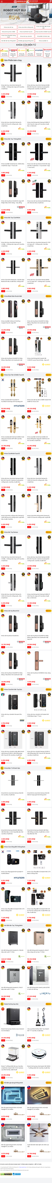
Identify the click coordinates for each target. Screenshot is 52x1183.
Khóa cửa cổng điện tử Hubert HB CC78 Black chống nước (12, 909)
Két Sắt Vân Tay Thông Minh (13, 925)
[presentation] (1, 13)
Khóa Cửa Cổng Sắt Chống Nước (14, 847)
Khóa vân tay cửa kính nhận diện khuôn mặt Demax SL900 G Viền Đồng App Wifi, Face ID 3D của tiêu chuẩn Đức (12, 753)
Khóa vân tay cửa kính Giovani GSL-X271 (11, 715)
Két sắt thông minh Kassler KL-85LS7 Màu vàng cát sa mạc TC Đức (38, 951)
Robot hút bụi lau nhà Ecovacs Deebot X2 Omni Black (12, 1030)
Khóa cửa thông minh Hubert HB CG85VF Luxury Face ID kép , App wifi (38, 359)
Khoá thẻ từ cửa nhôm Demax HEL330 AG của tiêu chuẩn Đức (12, 794)
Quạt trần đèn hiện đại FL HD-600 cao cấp (38, 1145)
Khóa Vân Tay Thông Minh (12, 139)
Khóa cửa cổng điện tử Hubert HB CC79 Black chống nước (38, 872)
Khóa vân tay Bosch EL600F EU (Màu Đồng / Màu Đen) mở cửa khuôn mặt (12, 359)
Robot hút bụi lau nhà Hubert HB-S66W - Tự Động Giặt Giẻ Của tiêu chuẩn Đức (38, 1067)
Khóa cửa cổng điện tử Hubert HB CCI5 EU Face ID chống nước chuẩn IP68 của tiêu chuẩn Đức (38, 910)
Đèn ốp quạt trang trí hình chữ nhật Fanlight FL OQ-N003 (11, 1145)
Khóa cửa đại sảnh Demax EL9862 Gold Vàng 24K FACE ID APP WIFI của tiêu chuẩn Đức (12, 438)
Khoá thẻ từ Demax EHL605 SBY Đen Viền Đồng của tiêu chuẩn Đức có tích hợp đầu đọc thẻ (38, 832)
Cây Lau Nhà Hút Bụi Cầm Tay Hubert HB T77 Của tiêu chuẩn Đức (38, 1030)
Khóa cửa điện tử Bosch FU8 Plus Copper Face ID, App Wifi (10, 322)
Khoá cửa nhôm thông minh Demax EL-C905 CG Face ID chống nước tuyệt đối (38, 516)
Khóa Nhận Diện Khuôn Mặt (13, 296)
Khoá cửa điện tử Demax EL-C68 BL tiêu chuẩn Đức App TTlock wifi (12, 164)
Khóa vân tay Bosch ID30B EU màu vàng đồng (38, 674)
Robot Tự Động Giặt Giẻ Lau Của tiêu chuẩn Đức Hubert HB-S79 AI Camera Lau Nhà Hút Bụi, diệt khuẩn (12, 1068)
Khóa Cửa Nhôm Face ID (12, 453)
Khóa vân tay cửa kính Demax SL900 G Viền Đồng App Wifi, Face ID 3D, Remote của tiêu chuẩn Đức (38, 753)
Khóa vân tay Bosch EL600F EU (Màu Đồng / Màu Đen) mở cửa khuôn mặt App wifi (38, 322)
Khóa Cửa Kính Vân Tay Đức (13, 689)
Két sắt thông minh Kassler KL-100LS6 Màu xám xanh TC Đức (12, 951)
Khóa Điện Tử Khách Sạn (12, 768)
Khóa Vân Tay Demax (11, 532)
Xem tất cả (48, 139)
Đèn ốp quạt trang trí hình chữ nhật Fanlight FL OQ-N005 (37, 1108)
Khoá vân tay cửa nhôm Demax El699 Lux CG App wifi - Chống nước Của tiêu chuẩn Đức (38, 281)
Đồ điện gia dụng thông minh (13, 1083)
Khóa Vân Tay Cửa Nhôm (12, 218)
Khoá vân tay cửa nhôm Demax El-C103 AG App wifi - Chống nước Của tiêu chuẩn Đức (38, 244)
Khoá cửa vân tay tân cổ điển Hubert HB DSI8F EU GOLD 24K (39, 400)
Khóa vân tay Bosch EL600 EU (10, 636)
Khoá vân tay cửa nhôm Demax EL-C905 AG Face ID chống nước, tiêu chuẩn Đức (11, 124)
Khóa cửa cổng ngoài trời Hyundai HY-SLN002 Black (12, 872)
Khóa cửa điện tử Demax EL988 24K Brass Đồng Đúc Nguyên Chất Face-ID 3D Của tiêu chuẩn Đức (38, 438)
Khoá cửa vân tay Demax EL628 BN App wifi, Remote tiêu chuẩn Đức (38, 202)
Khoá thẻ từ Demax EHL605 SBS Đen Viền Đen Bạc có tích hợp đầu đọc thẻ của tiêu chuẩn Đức (12, 832)
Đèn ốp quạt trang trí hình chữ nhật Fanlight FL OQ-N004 (11, 1108)
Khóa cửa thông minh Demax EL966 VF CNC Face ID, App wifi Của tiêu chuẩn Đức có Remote (38, 124)
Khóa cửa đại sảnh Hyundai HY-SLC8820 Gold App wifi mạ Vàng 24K (12, 400)
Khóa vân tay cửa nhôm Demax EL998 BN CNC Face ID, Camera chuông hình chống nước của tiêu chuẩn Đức (38, 87)
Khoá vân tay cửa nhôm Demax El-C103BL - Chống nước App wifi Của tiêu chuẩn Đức (12, 87)
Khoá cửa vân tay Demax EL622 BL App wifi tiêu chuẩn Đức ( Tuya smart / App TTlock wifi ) (38, 165)
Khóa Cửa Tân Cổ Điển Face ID (14, 375)
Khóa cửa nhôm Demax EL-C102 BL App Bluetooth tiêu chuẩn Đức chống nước (12, 280)
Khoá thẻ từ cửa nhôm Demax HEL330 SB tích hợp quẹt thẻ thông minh (38, 794)
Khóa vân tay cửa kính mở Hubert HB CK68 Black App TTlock (38, 715)
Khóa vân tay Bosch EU (11, 611)
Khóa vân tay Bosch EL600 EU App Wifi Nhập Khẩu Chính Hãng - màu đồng (12, 202)
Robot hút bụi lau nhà (11, 1004)
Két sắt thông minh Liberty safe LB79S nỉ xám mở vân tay (38, 988)
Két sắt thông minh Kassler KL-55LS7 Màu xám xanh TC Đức (12, 988)
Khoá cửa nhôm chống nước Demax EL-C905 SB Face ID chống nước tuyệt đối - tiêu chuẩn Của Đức (13, 517)
